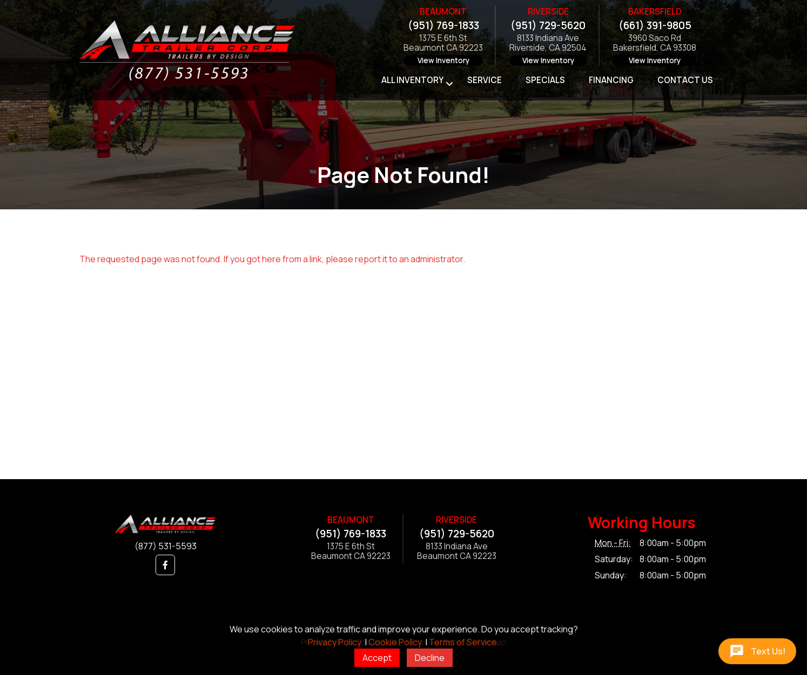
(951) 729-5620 (548, 25)
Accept (377, 658)
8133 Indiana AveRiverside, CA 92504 (548, 43)
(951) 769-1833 (443, 25)
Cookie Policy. (395, 642)
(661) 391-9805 (654, 25)
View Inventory (443, 60)
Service (484, 80)
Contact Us (685, 80)
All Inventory (412, 80)
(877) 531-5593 (165, 546)
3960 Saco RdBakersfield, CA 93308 (654, 43)
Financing (611, 80)
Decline (430, 658)
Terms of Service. (464, 642)
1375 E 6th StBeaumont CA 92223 (443, 43)
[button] (165, 565)
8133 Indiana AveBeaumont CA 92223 (456, 552)
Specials (545, 80)
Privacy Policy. (335, 642)
